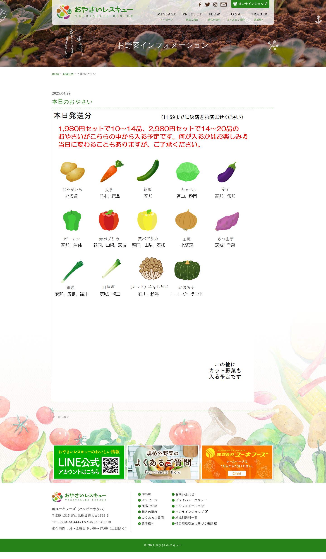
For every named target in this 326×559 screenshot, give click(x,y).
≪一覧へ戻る (61, 417)
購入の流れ (150, 513)
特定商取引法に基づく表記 (196, 524)
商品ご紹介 (150, 507)
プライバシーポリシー (191, 501)
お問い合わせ (184, 495)
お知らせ (68, 73)
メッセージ (150, 501)
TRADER (259, 16)
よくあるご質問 (153, 519)
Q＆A (236, 16)
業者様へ (148, 524)
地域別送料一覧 (186, 519)
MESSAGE (166, 16)
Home (55, 73)
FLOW (214, 16)
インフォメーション (189, 507)
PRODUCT (192, 16)
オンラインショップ (253, 3)
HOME (146, 495)
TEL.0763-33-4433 (66, 523)
